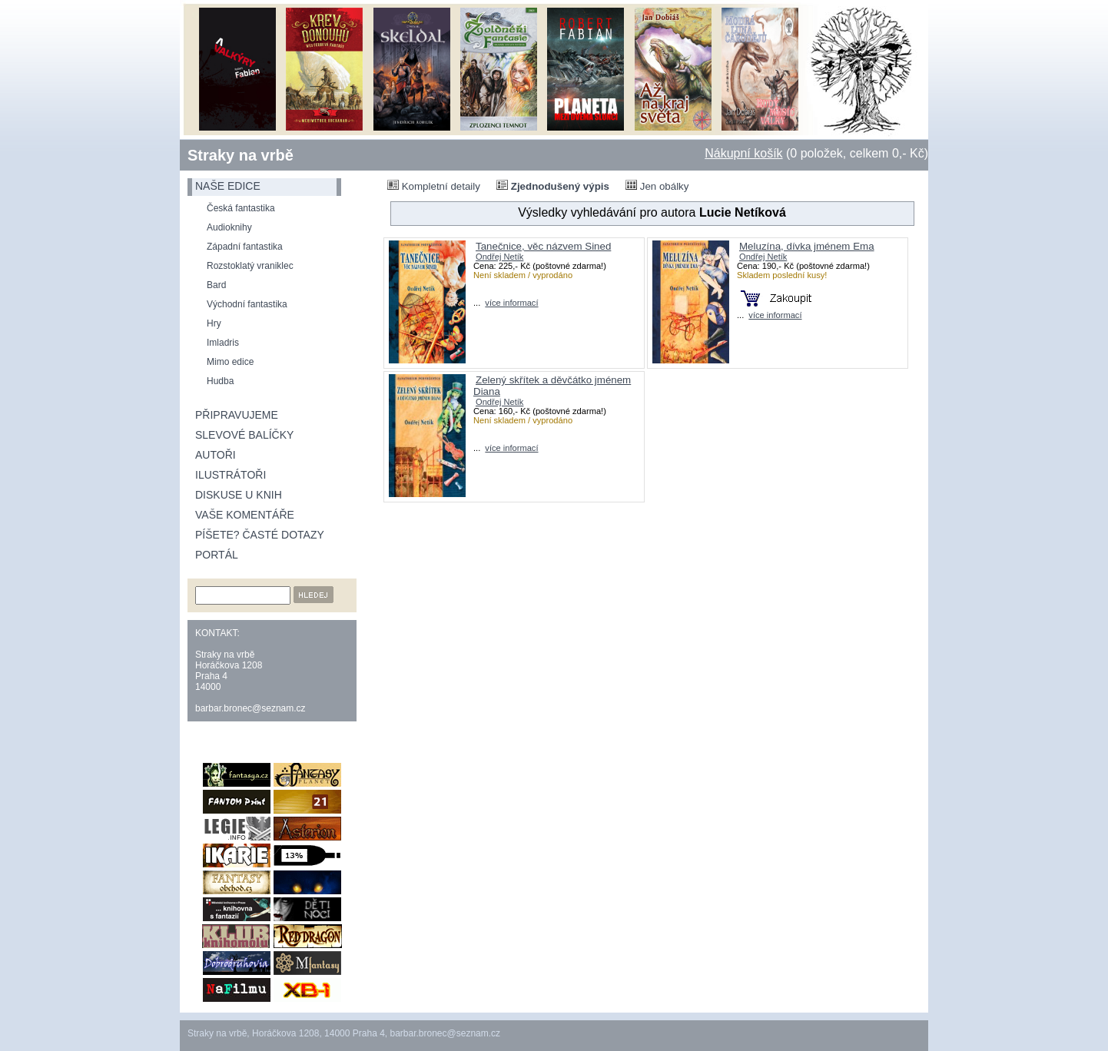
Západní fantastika (245, 246)
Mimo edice (230, 361)
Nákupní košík (743, 153)
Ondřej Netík (499, 256)
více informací (511, 302)
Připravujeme (236, 415)
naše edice (227, 186)
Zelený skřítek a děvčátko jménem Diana (552, 385)
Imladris (223, 342)
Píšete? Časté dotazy (259, 535)
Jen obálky (656, 186)
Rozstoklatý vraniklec (250, 265)
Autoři (215, 455)
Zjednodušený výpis (552, 186)
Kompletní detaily (433, 186)
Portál (216, 555)
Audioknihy (229, 227)
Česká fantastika (241, 208)
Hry (214, 323)
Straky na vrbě (240, 155)
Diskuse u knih (238, 495)
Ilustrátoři (230, 475)
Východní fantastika (247, 304)
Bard (216, 285)
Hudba (220, 381)
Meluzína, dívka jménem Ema (806, 246)
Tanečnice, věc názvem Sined (543, 246)
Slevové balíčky (244, 435)
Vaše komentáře (244, 515)
